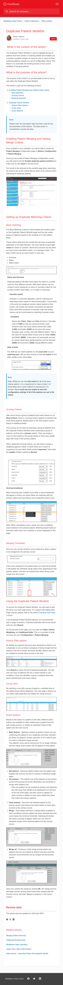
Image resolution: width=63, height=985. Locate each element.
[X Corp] (10, 920)
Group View (16, 108)
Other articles (47, 21)
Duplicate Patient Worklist (19, 103)
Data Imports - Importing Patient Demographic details (27, 953)
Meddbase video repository (17, 944)
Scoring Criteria (18, 95)
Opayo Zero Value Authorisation (18, 949)
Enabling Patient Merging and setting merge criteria (29, 90)
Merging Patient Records (16, 936)
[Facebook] (7, 920)
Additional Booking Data (15, 940)
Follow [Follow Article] (53, 39)
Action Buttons (17, 111)
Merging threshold (19, 98)
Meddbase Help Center (13, 21)
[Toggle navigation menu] (57, 4)
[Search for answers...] (31, 11)
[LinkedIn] (13, 920)
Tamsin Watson (18, 36)
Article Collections (32, 21)
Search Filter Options (20, 105)
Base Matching (17, 93)
